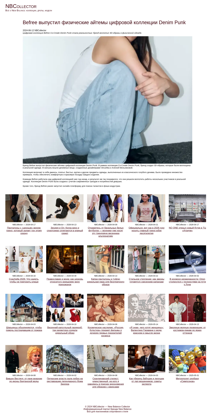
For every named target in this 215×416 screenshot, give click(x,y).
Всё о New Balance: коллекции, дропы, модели (28, 10)
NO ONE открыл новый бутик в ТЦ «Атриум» (187, 229)
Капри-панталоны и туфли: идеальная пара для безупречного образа (105, 282)
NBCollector (20, 6)
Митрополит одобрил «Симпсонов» (187, 380)
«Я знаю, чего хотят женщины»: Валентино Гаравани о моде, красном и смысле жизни (146, 330)
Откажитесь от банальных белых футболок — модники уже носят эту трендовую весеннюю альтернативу (106, 232)
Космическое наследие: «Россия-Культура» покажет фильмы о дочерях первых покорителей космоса (106, 331)
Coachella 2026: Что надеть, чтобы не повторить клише (24, 280)
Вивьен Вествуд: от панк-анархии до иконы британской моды (24, 380)
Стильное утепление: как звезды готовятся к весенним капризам (146, 280)
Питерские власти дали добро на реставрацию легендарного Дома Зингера (65, 381)
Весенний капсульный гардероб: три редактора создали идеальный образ (64, 330)
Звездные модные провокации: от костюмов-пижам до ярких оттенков (187, 330)
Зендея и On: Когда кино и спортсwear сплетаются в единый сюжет (65, 231)
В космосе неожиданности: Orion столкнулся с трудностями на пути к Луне (187, 282)
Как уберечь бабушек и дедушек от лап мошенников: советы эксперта (146, 381)
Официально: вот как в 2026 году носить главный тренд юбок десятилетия (147, 231)
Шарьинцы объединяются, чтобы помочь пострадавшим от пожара (24, 329)
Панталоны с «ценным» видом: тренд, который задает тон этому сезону (24, 231)
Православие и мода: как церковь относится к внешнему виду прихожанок (65, 282)
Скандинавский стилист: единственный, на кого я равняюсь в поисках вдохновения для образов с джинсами (106, 382)
